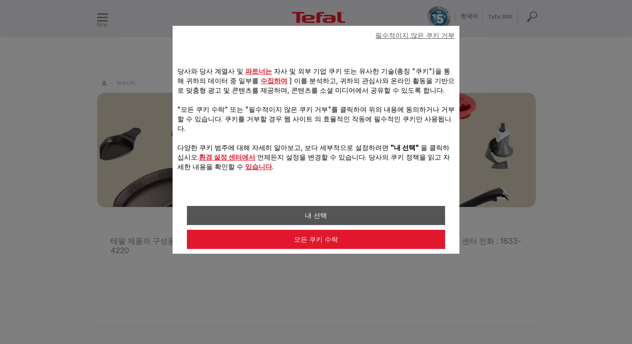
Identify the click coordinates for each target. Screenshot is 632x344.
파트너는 (258, 71)
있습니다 (258, 166)
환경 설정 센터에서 (227, 157)
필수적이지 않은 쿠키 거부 (415, 35)
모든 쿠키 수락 (316, 239)
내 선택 (316, 215)
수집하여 (274, 80)
